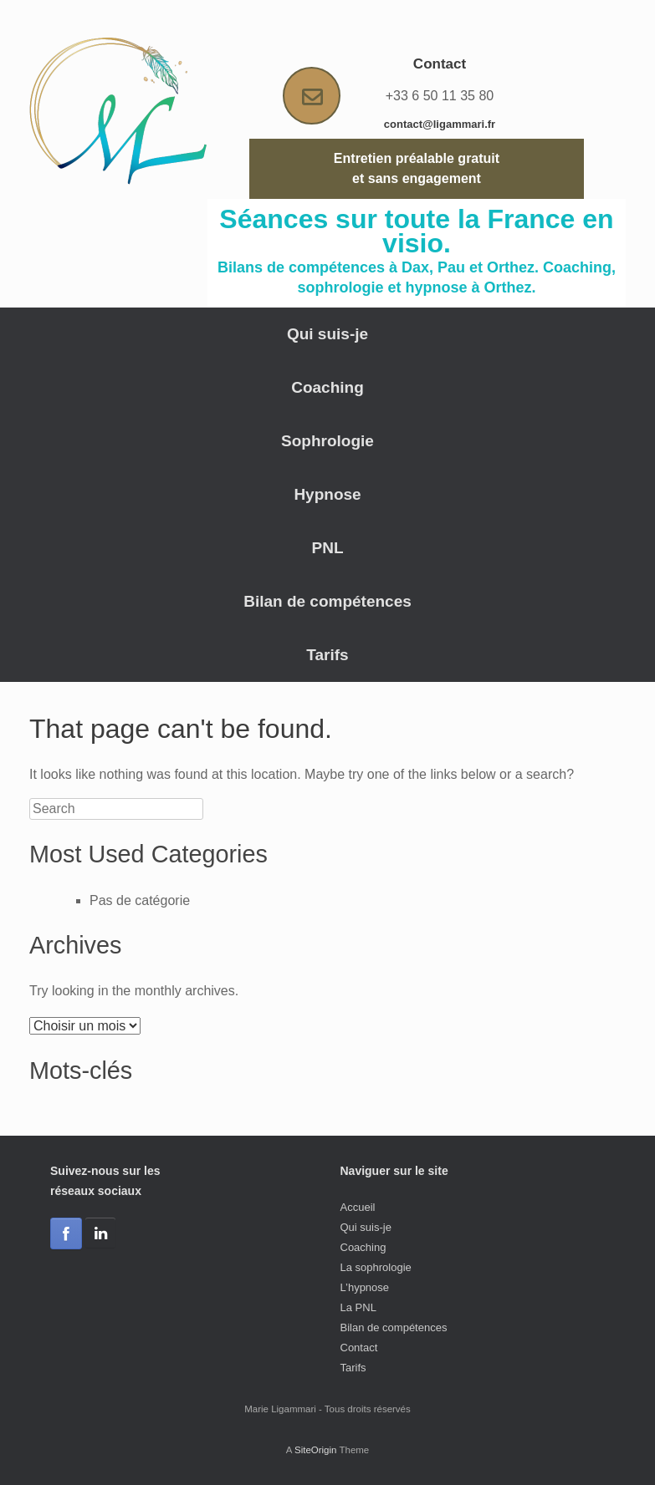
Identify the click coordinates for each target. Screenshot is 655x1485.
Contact (359, 1347)
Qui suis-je (327, 334)
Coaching (327, 387)
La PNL (358, 1307)
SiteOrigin (315, 1450)
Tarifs (327, 655)
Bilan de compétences (327, 601)
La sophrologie (376, 1267)
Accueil (358, 1207)
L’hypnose (365, 1287)
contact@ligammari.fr (439, 124)
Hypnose (327, 494)
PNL (328, 548)
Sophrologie (327, 441)
